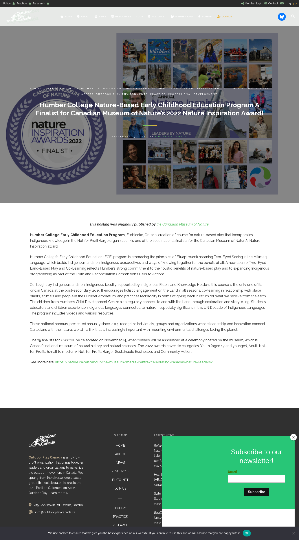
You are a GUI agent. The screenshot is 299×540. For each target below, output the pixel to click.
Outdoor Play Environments (122, 94)
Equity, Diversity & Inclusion (57, 88)
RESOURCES (120, 471)
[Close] (293, 464)
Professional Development (193, 94)
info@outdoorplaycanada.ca (55, 512)
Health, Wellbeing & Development (118, 88)
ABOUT (120, 454)
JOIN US (120, 488)
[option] (295, 4)
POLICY (120, 508)
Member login (253, 3)
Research (39, 3)
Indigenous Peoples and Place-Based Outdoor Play (198, 88)
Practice (22, 3)
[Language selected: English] (293, 3)
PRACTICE (120, 516)
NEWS (120, 462)
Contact (273, 3)
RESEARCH (120, 525)
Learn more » (58, 493)
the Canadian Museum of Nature (182, 224)
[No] (293, 533)
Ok (247, 533)
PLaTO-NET (120, 480)
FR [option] (295, 4)
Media (253, 88)
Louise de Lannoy (171, 136)
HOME (120, 445)
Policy (7, 3)
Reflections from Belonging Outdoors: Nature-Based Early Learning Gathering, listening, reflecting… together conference (182, 453)
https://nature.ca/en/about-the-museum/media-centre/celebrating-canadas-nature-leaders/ (134, 362)
